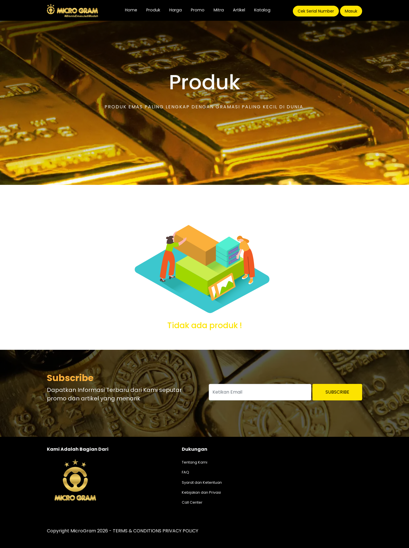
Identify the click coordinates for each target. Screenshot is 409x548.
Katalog (262, 10)
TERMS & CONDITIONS (137, 531)
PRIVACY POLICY (180, 531)
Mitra (219, 10)
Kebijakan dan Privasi (201, 492)
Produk (153, 10)
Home (133, 10)
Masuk (351, 11)
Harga (175, 10)
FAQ (185, 472)
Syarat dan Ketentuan (202, 482)
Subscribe (337, 392)
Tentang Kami (194, 462)
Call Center (192, 502)
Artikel (239, 10)
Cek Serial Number (316, 11)
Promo (197, 10)
